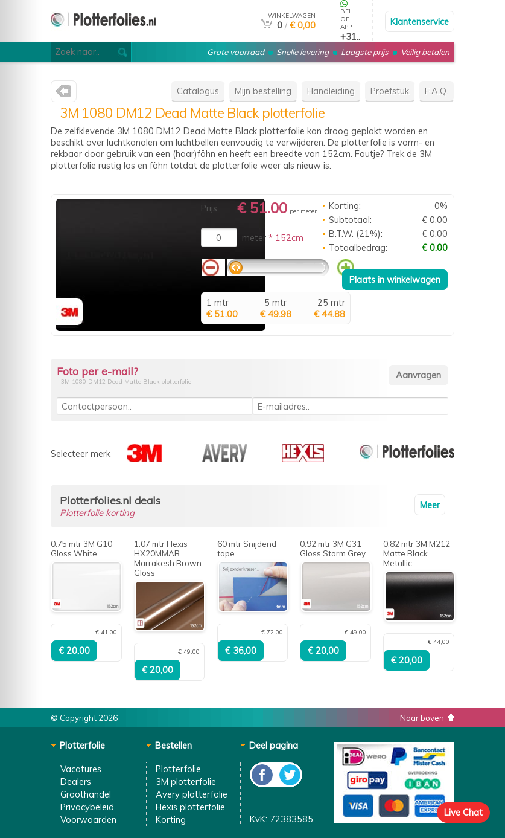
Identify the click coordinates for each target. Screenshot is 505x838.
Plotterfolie (178, 769)
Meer (430, 505)
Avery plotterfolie (191, 794)
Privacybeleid (87, 807)
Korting (171, 819)
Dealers (75, 781)
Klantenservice (419, 21)
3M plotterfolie (186, 781)
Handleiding (331, 91)
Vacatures (80, 769)
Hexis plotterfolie (190, 807)
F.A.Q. (436, 91)
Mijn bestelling (263, 91)
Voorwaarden (88, 819)
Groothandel (85, 794)
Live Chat (463, 812)
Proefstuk (389, 91)
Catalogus (198, 91)
